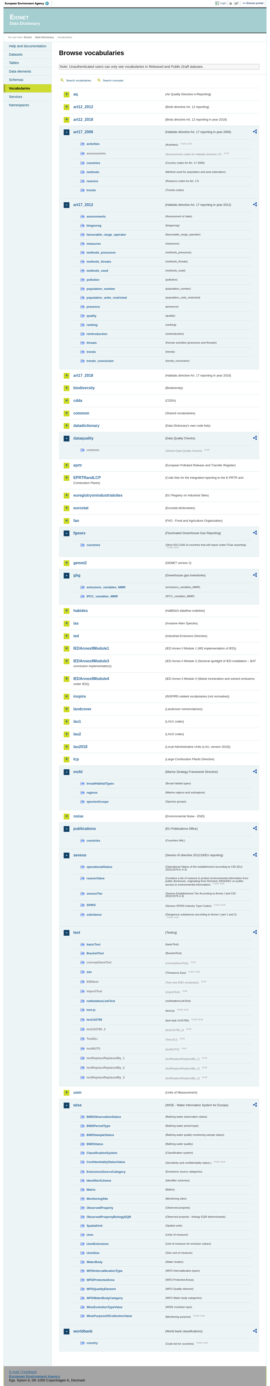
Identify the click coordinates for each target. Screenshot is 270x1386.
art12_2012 (83, 107)
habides (80, 611)
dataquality (83, 438)
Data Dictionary (44, 37)
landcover (82, 709)
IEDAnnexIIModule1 (91, 648)
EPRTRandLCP (87, 478)
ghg (76, 575)
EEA (28, 3)
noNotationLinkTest (100, 1001)
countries (93, 163)
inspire (79, 696)
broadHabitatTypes (100, 783)
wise (77, 1105)
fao (76, 521)
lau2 (77, 734)
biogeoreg (93, 225)
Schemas (16, 80)
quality (91, 316)
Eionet (28, 37)
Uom (89, 1235)
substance (93, 914)
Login (222, 3)
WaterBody (94, 1262)
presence (93, 306)
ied (76, 636)
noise (78, 816)
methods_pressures (101, 252)
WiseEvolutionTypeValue (104, 1307)
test (76, 932)
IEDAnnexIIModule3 (91, 661)
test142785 (94, 1019)
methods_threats (98, 261)
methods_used (97, 270)
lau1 (77, 721)
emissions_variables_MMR (105, 587)
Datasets (15, 54)
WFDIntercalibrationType (104, 1271)
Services (15, 97)
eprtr (77, 465)
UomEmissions (97, 1244)
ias (76, 623)
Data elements (20, 71)
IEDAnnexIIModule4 (91, 679)
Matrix (91, 1189)
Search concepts (113, 80)
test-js (91, 1010)
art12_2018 (83, 119)
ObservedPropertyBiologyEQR (108, 1217)
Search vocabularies (78, 80)
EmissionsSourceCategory (105, 1172)
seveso (79, 855)
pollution (92, 279)
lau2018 (80, 747)
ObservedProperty (99, 1208)
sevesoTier (94, 893)
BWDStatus (94, 1144)
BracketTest (95, 953)
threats (91, 343)
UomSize (92, 1253)
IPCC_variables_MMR (102, 596)
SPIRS (91, 905)
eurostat (80, 508)
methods (92, 172)
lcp (76, 759)
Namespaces (19, 105)
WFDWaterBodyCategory (104, 1298)
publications (84, 829)
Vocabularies (19, 88)
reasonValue (95, 878)
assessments (96, 216)
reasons (92, 181)
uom (77, 1092)
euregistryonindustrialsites (97, 495)
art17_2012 (83, 205)
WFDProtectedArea (100, 1280)
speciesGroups (97, 801)
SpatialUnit (94, 1225)
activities (93, 144)
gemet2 (80, 563)
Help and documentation (27, 46)
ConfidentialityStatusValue (105, 1162)
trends (91, 190)
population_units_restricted (106, 297)
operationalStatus (99, 867)
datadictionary (86, 426)
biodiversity (84, 388)
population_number (100, 289)
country (92, 1343)
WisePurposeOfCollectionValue (109, 1316)
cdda (77, 400)
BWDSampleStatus (100, 1135)
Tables (14, 63)
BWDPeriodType (98, 1126)
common (81, 413)
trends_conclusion (100, 361)
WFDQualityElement (101, 1289)
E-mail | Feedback (23, 1372)
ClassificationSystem (101, 1153)
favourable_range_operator (106, 234)
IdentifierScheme (98, 1180)
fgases (79, 533)
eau (89, 972)
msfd (77, 772)
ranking (91, 325)
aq (75, 94)
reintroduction (96, 334)
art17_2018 (83, 375)
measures (93, 243)
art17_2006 (83, 132)
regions (91, 792)
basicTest (93, 944)
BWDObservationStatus (103, 1117)
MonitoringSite (97, 1198)
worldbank (82, 1331)
